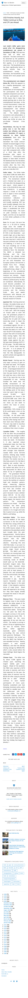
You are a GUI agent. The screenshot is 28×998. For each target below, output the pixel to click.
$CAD (5, 890)
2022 (5, 916)
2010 (5, 959)
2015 (5, 950)
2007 (5, 964)
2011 (5, 957)
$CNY (18, 898)
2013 (5, 953)
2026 (5, 908)
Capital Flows (7, 898)
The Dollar (11, 882)
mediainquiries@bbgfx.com (14, 825)
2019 (5, 943)
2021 (5, 939)
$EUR (5, 882)
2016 (5, 948)
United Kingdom (7, 896)
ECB (17, 882)
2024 (5, 912)
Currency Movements (19, 879)
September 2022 (8, 922)
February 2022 (7, 935)
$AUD (22, 887)
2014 (5, 952)
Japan (10, 879)
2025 (5, 910)
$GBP (15, 885)
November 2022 (8, 919)
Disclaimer (4, 990)
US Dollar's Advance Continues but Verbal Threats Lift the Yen (17, 855)
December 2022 (8, 917)
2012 (5, 955)
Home (4, 13)
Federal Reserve (7, 885)
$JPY (21, 882)
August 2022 (7, 924)
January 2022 (7, 937)
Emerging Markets (8, 887)
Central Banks (12, 890)
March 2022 (7, 933)
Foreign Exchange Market (9, 893)
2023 (5, 914)
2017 (5, 946)
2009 (5, 961)
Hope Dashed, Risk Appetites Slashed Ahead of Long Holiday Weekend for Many (16, 861)
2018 (5, 944)
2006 (5, 966)
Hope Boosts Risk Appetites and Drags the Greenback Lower (16, 867)
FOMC (13, 898)
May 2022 (6, 930)
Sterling (16, 887)
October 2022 (7, 921)
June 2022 (6, 928)
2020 (5, 941)
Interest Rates (17, 896)
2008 (5, 962)
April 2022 (6, 931)
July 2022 (6, 926)
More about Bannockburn (14, 813)
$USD (8, 13)
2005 (5, 968)
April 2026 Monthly (14, 847)
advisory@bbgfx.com (16, 837)
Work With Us (4, 988)
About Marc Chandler (6, 986)
